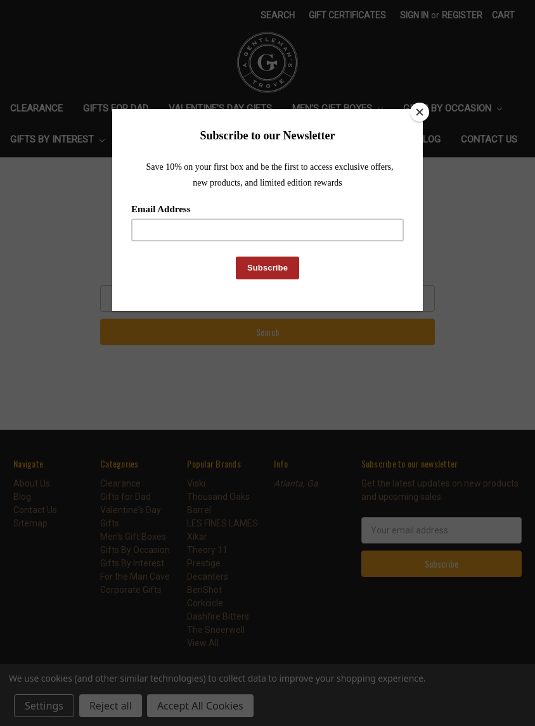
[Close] (419, 112)
